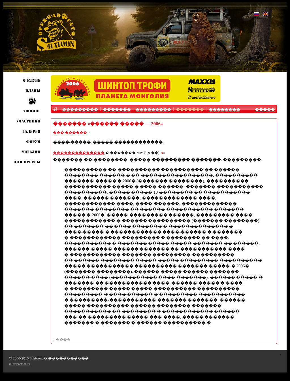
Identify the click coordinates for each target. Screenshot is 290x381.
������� (117, 109)
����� (265, 109)
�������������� (79, 153)
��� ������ (70, 132)
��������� (80, 109)
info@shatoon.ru (19, 363)
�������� (224, 109)
